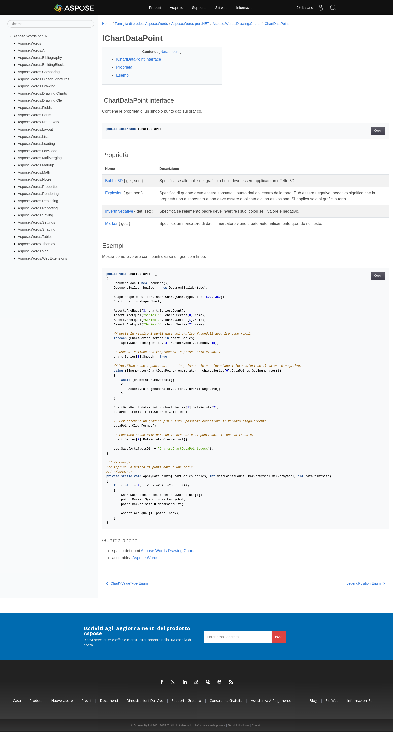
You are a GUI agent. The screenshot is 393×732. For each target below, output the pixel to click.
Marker (111, 223)
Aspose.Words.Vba (33, 251)
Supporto (199, 8)
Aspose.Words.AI (32, 50)
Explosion (113, 193)
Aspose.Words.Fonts (34, 115)
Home (106, 24)
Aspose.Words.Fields (35, 108)
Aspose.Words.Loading (36, 144)
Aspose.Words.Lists (34, 136)
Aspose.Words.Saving (35, 215)
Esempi (122, 75)
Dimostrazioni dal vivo (144, 700)
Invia (278, 636)
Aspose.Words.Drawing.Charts (42, 93)
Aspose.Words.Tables (35, 237)
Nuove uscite (62, 700)
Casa (17, 700)
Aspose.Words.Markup (36, 165)
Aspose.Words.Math (34, 172)
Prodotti (155, 8)
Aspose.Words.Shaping (36, 229)
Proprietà (124, 67)
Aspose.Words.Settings (36, 222)
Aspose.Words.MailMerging (40, 158)
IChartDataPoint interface (138, 59)
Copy (358, 131)
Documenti (109, 700)
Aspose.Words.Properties (38, 187)
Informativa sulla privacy (210, 725)
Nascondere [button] (166, 52)
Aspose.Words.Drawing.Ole (40, 100)
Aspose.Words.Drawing (36, 86)
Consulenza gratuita (226, 700)
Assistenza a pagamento (271, 700)
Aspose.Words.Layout (35, 129)
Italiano (304, 7)
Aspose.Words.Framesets (38, 122)
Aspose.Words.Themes (36, 244)
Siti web (221, 8)
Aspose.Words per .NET (32, 36)
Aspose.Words (29, 43)
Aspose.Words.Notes (35, 179)
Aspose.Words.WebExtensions (42, 258)
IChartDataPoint (276, 24)
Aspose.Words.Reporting (38, 208)
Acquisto (176, 8)
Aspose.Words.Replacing (38, 201)
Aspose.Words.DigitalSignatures (43, 79)
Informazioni (245, 8)
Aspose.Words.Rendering (38, 194)
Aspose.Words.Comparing (39, 72)
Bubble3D (114, 181)
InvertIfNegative (119, 211)
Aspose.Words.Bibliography (40, 58)
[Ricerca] (50, 24)
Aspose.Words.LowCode (37, 151)
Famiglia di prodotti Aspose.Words (141, 24)
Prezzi (86, 700)
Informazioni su (360, 700)
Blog (313, 700)
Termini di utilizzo (238, 725)
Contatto (257, 725)
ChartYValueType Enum (127, 583)
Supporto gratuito (186, 700)
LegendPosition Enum (346, 583)
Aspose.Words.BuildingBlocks (42, 65)
